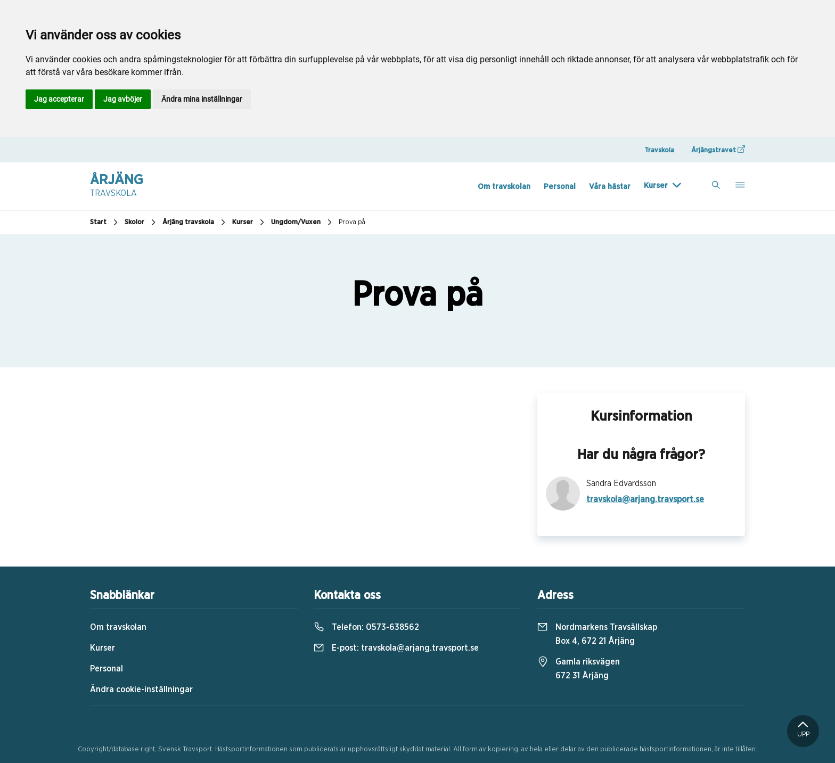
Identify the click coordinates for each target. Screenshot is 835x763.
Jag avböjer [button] (122, 99)
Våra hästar (610, 187)
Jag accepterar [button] (59, 99)
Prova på (352, 222)
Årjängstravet (718, 149)
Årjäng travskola (195, 222)
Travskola (659, 150)
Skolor (141, 222)
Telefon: (366, 627)
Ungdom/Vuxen (302, 222)
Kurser (656, 186)
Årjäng (116, 186)
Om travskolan (504, 187)
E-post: (396, 648)
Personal (560, 187)
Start (105, 222)
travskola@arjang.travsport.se (645, 499)
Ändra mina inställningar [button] (201, 99)
